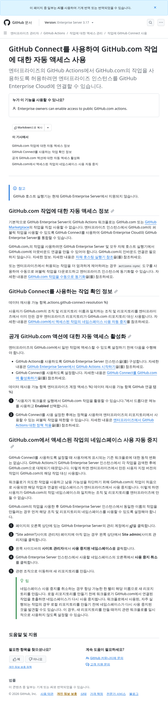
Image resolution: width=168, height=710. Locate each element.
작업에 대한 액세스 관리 (86, 33)
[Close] (155, 7)
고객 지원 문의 (98, 664)
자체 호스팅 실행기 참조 (94, 257)
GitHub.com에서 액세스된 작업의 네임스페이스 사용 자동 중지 (77, 321)
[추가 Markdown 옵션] (48, 127)
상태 (83, 694)
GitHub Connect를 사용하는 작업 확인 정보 (63, 291)
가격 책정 (96, 694)
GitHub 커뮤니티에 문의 (104, 658)
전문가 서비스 (116, 694)
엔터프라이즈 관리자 (24, 33)
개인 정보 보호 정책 (20, 667)
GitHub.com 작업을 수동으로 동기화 (56, 276)
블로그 (133, 694)
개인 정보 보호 (67, 694)
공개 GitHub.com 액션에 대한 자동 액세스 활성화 (70, 336)
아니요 (35, 659)
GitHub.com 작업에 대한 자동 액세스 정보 (61, 210)
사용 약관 (47, 694)
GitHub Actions (54, 33)
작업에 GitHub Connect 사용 (127, 33)
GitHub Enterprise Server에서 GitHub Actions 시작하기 (71, 366)
